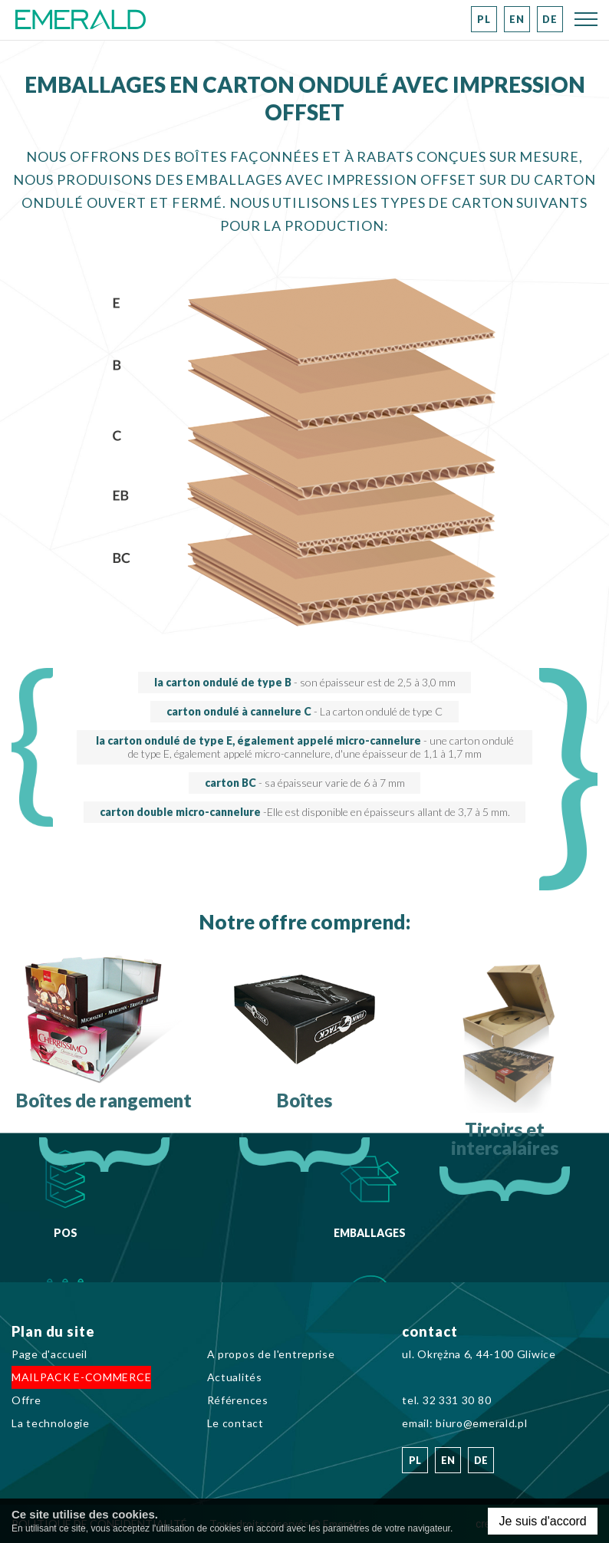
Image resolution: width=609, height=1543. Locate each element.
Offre (26, 1399)
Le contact (235, 1422)
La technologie (51, 1422)
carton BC (305, 782)
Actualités (234, 1376)
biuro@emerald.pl (481, 1422)
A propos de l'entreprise (271, 1353)
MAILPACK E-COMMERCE (81, 1376)
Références (237, 1399)
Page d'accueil (49, 1353)
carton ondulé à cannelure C (304, 711)
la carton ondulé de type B (305, 682)
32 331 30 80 (457, 1399)
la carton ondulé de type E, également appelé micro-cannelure (305, 747)
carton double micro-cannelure (305, 811)
